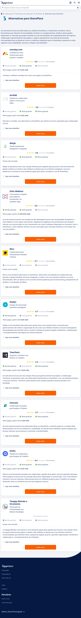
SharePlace (39, 14)
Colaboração (9, 14)
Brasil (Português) (16, 611)
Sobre (3, 585)
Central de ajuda (7, 603)
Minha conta (5, 599)
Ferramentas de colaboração (24, 14)
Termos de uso (6, 578)
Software (4, 589)
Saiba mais (40, 85)
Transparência (6, 574)
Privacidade (5, 570)
